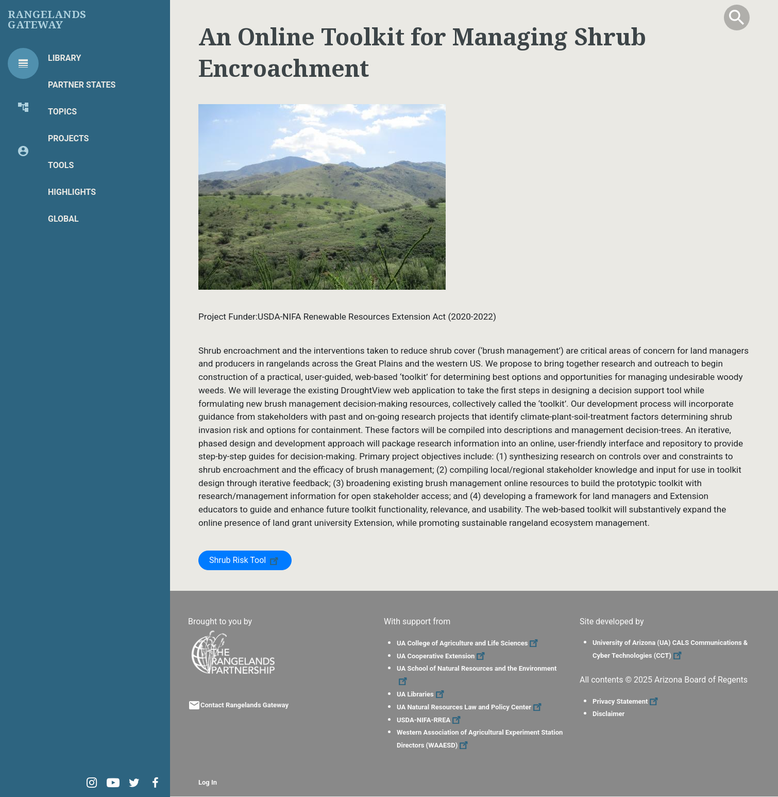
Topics (62, 112)
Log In (207, 782)
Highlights (72, 192)
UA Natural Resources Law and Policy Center (470, 707)
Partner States (81, 85)
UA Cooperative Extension (442, 656)
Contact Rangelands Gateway (244, 705)
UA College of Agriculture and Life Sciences (468, 643)
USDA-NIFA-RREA (430, 720)
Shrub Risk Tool (245, 559)
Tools (61, 165)
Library (64, 58)
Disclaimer (608, 714)
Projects (68, 138)
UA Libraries (422, 694)
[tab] (23, 63)
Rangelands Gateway (47, 19)
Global (63, 219)
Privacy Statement (627, 701)
